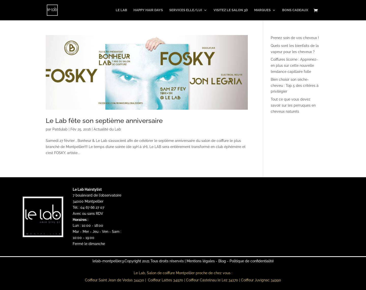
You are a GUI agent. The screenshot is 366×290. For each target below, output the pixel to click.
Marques (262, 10)
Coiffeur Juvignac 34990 (261, 280)
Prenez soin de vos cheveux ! (295, 38)
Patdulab (60, 129)
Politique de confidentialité (252, 261)
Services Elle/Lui (185, 10)
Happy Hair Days (148, 10)
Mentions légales (201, 261)
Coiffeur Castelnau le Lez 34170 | (213, 280)
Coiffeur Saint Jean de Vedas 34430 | (116, 280)
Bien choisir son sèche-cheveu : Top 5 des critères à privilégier (294, 85)
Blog (222, 261)
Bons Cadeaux (295, 10)
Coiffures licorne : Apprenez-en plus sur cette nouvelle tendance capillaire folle (294, 65)
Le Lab (121, 10)
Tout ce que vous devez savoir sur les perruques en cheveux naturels (293, 105)
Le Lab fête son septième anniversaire (104, 120)
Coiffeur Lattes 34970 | (167, 280)
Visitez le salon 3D (231, 10)
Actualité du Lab (107, 129)
